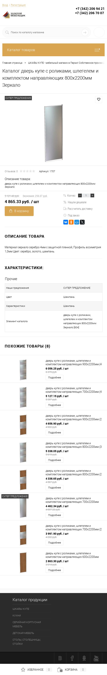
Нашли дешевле (75, 202)
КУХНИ (17, 615)
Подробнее (54, 377)
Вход (5, 5)
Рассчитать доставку (77, 209)
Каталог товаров (53, 49)
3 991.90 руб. (75, 535)
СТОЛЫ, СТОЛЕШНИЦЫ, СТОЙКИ (27, 641)
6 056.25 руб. (75, 370)
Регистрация (18, 5)
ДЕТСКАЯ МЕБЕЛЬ (23, 633)
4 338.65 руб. (75, 480)
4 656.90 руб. (75, 425)
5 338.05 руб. (75, 452)
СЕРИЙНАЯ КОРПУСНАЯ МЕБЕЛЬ (27, 624)
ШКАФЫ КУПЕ (21, 608)
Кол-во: (71, 195)
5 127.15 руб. (75, 397)
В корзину (19, 211)
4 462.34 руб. (75, 507)
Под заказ (71, 215)
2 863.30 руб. (75, 562)
